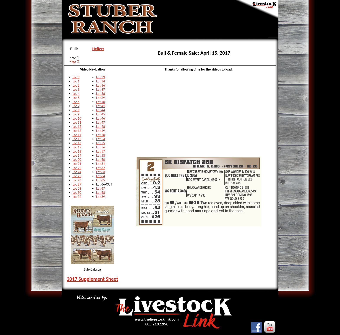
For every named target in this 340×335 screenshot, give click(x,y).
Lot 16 (76, 143)
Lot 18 (76, 151)
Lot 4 (75, 94)
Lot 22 (76, 168)
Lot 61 (100, 164)
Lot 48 (100, 127)
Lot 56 (100, 147)
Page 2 (74, 61)
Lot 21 (76, 164)
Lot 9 (75, 114)
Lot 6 (75, 102)
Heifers (98, 48)
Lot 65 (100, 180)
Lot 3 (75, 89)
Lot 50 (100, 135)
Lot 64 (100, 176)
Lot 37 (100, 89)
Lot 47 (100, 122)
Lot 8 (75, 110)
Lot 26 (76, 180)
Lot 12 (76, 127)
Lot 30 (76, 192)
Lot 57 (100, 151)
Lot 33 (100, 77)
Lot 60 (100, 160)
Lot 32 (76, 197)
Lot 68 (100, 192)
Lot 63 (100, 172)
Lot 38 (100, 94)
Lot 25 (76, 176)
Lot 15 (76, 139)
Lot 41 (100, 106)
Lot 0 (75, 77)
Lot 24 (76, 172)
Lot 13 (76, 131)
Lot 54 (100, 139)
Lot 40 (100, 102)
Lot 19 (76, 155)
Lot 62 (100, 168)
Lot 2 (75, 85)
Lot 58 (100, 155)
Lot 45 (100, 114)
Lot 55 (100, 143)
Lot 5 (75, 98)
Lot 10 (76, 118)
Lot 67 (100, 188)
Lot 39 (100, 98)
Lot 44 (100, 110)
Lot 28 (76, 188)
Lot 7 (75, 106)
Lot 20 (76, 160)
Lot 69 (100, 197)
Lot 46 (100, 118)
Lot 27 (76, 184)
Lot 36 (100, 85)
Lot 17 (76, 147)
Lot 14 (76, 135)
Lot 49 (100, 131)
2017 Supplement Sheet (92, 279)
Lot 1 (75, 81)
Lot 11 (76, 122)
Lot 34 (100, 81)
